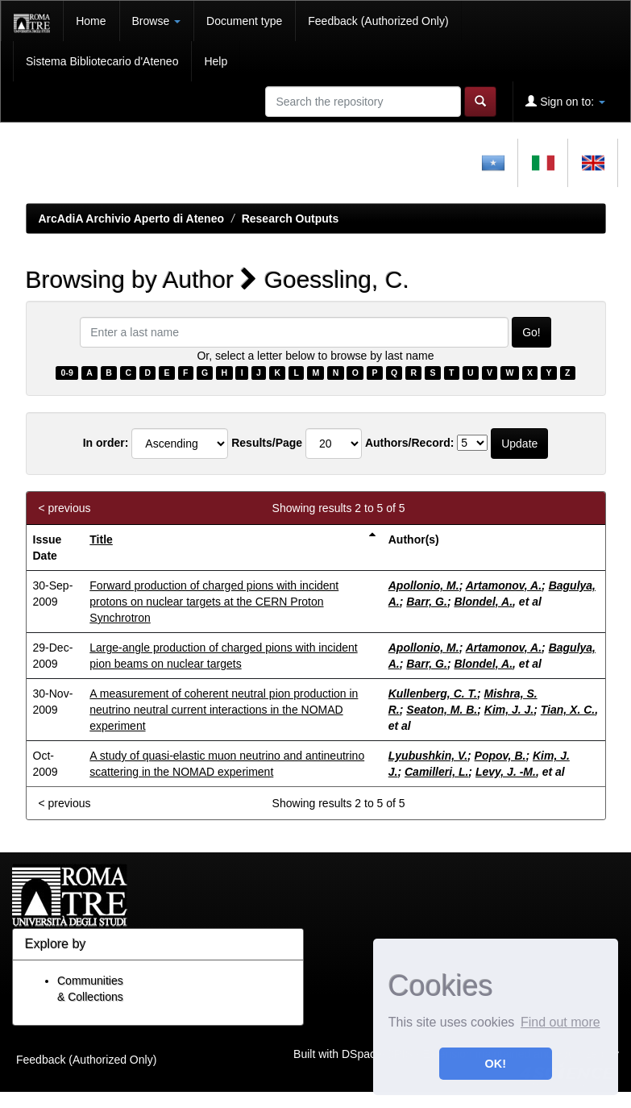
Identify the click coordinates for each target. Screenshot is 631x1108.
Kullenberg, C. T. (432, 693)
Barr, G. (426, 601)
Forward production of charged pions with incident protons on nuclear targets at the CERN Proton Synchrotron (213, 601)
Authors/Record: (409, 442)
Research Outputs (290, 218)
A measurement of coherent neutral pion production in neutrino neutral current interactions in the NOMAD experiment (223, 709)
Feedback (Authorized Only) (378, 21)
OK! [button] (495, 1063)
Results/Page (266, 442)
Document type (244, 21)
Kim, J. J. (508, 709)
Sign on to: (565, 101)
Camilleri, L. (436, 771)
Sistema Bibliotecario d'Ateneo (102, 61)
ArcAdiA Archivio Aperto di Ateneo (132, 218)
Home (91, 21)
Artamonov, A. (504, 585)
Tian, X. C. (568, 709)
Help (215, 61)
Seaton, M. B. (441, 709)
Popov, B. (500, 755)
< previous (65, 508)
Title (101, 539)
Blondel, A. (483, 601)
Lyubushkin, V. (427, 755)
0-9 (67, 372)
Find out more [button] (560, 1022)
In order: (106, 442)
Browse (156, 21)
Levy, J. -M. (505, 771)
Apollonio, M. (423, 585)
